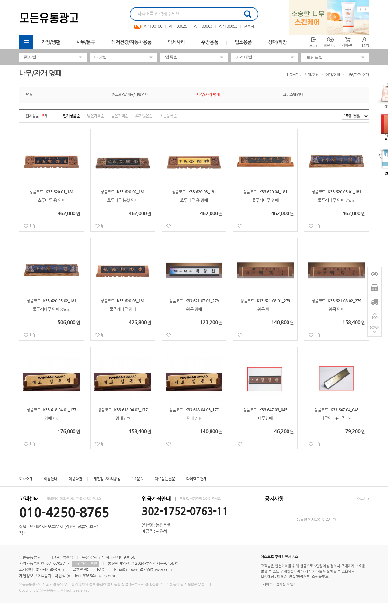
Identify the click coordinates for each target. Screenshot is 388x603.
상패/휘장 (277, 42)
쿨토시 (249, 26)
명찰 (29, 95)
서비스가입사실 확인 (279, 584)
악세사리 (176, 42)
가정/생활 (50, 42)
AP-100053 (228, 26)
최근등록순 (168, 116)
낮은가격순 (95, 116)
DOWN (374, 327)
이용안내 (51, 479)
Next (366, 9)
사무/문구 (85, 42)
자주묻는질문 (165, 479)
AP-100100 (153, 26)
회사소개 (26, 479)
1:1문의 (138, 479)
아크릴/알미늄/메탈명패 (130, 95)
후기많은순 (143, 116)
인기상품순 (71, 116)
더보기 (363, 499)
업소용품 (243, 42)
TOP (375, 317)
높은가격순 (119, 116)
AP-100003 (203, 26)
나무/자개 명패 (357, 75)
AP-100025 (178, 26)
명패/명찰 (332, 75)
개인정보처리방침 (106, 479)
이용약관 (75, 479)
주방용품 (209, 42)
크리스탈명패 (293, 95)
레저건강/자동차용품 (131, 42)
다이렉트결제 (196, 479)
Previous (360, 9)
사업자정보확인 (85, 563)
